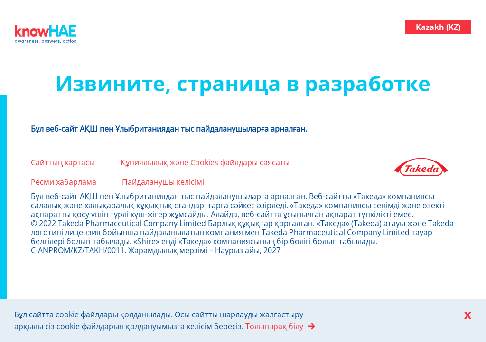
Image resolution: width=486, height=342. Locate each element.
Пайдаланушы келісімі (163, 182)
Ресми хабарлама (63, 182)
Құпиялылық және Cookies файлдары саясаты (205, 162)
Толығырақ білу (274, 326)
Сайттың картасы (63, 162)
